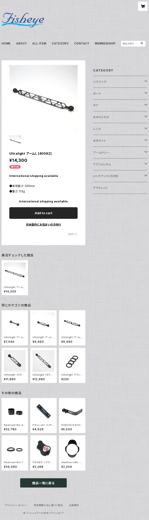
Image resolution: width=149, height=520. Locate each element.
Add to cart (43, 213)
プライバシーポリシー (16, 505)
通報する (73, 234)
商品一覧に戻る (43, 483)
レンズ (97, 128)
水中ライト (99, 140)
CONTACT (82, 43)
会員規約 (74, 505)
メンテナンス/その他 (105, 176)
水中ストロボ (101, 117)
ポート (97, 93)
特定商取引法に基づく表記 (48, 505)
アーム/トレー (101, 152)
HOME (6, 43)
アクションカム (102, 164)
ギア (96, 105)
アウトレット (100, 187)
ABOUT (21, 43)
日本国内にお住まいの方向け (43, 224)
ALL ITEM (39, 43)
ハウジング (100, 81)
